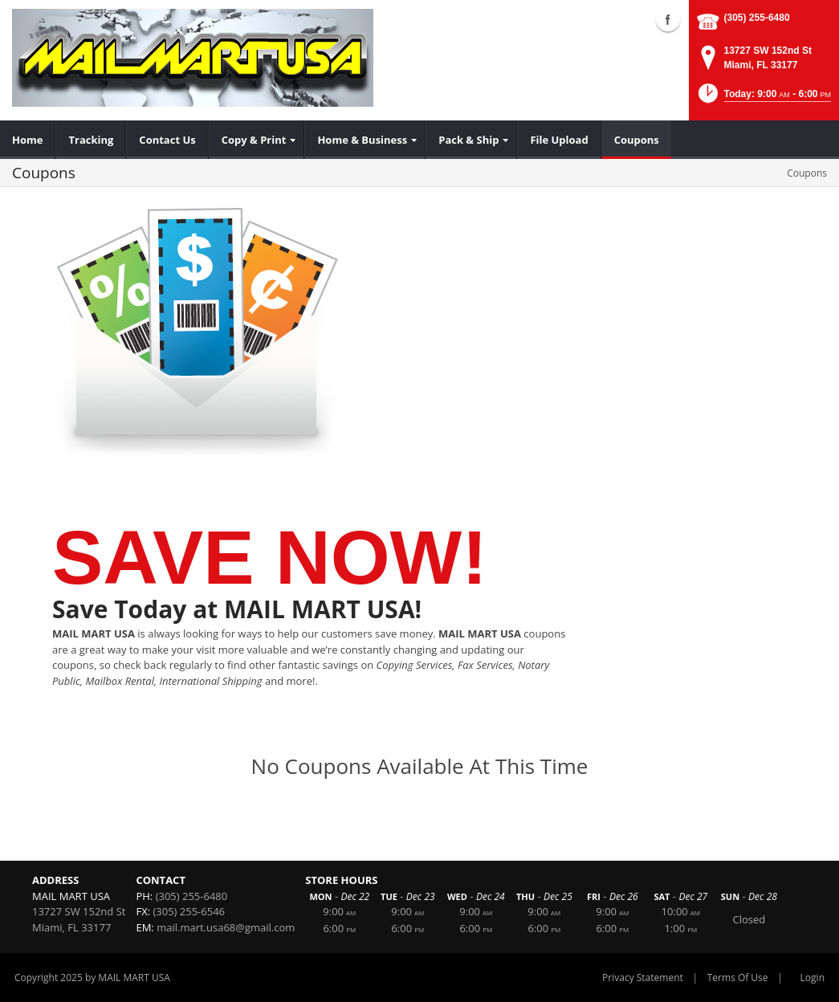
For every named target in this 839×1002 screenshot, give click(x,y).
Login (812, 977)
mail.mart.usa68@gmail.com (226, 927)
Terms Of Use (737, 977)
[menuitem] (27, 139)
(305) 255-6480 (757, 17)
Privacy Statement (642, 977)
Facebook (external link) (668, 19)
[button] (763, 98)
